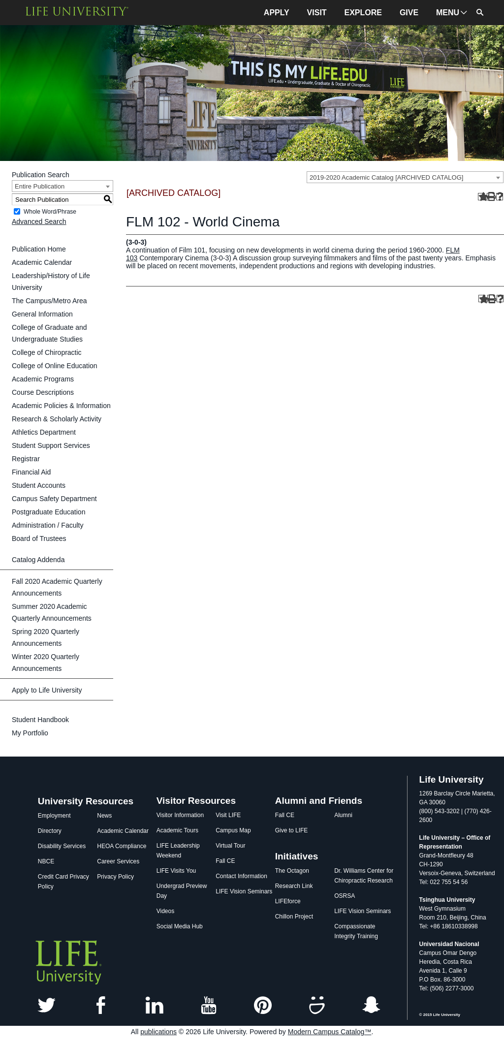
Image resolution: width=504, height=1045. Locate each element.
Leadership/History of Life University (51, 281)
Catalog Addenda (38, 560)
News (104, 815)
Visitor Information (180, 815)
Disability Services (62, 846)
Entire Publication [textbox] (39, 186)
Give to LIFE (291, 830)
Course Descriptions (43, 392)
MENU (447, 12)
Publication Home (39, 249)
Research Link (294, 886)
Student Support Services (51, 445)
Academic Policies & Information (61, 406)
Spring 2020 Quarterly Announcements (45, 637)
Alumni (343, 815)
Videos (165, 911)
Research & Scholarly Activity (56, 419)
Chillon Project (294, 916)
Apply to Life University (47, 690)
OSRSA (344, 895)
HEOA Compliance (121, 846)
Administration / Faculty (48, 525)
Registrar (26, 459)
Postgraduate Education (48, 512)
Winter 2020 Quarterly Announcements (45, 662)
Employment (54, 815)
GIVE (409, 12)
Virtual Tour (230, 845)
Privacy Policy (115, 876)
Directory (50, 830)
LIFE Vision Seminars (244, 891)
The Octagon (292, 870)
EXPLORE (363, 12)
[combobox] (405, 177)
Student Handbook (40, 720)
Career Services (118, 861)
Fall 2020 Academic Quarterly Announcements (57, 587)
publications (158, 1032)
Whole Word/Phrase (50, 211)
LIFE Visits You (176, 870)
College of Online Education (54, 366)
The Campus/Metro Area (49, 301)
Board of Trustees (39, 538)
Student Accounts (38, 485)
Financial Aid (31, 472)
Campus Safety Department (54, 499)
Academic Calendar (42, 262)
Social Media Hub (180, 926)
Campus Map (233, 830)
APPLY (276, 12)
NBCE (46, 861)
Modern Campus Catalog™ (330, 1032)
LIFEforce (288, 901)
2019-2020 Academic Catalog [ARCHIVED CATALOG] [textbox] (386, 177)
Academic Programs (43, 379)
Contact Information (241, 876)
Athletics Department (44, 432)
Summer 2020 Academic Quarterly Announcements (52, 612)
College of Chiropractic (47, 352)
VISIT (317, 12)
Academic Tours (177, 830)
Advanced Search (39, 221)
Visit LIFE (228, 815)
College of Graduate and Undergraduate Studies (49, 333)
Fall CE (225, 860)
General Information (42, 314)
